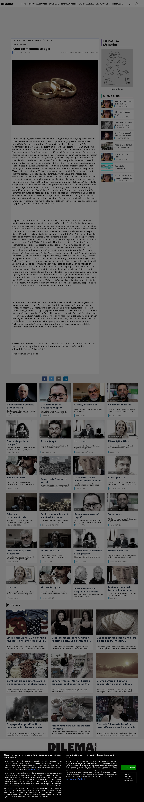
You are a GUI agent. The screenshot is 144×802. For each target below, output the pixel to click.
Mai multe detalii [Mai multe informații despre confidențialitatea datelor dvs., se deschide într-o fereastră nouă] (34, 769)
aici (11, 788)
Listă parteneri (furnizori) (75, 779)
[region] (72, 776)
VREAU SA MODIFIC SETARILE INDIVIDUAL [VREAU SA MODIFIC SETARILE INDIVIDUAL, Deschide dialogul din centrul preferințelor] (128, 777)
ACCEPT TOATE (128, 767)
